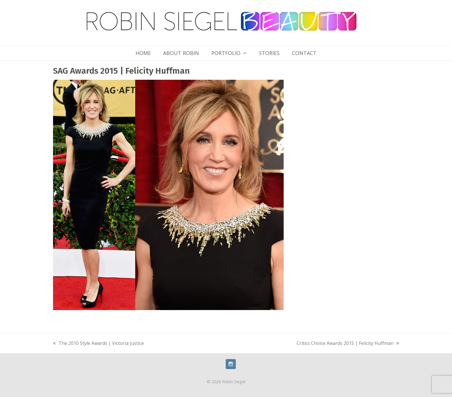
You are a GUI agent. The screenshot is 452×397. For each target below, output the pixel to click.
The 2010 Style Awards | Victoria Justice (98, 343)
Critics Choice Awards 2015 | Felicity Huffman (348, 343)
